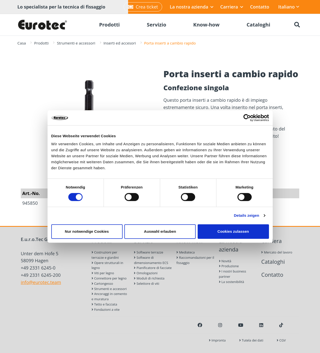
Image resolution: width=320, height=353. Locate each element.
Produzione (229, 266)
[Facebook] (200, 325)
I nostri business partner (232, 274)
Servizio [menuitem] (156, 24)
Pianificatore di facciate (153, 268)
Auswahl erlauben (160, 231)
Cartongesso (102, 283)
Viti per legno (103, 273)
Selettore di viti (146, 283)
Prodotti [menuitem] (109, 24)
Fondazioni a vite (106, 309)
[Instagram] (220, 325)
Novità (225, 261)
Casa (22, 43)
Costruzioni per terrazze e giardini (105, 255)
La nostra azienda (191, 7)
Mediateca (185, 252)
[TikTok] (281, 325)
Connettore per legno (109, 278)
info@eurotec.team (41, 282)
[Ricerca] (297, 24)
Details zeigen (246, 215)
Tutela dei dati (251, 340)
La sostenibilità (231, 282)
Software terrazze (148, 252)
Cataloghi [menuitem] (258, 24)
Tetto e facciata (104, 304)
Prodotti (41, 43)
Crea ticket (143, 7)
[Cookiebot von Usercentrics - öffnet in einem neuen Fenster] (247, 118)
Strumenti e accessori (76, 43)
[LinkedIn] (261, 325)
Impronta (217, 340)
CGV (281, 340)
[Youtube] (240, 325)
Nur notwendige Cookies (87, 231)
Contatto (259, 7)
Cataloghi (273, 261)
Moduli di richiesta (149, 278)
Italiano (288, 7)
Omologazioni (145, 273)
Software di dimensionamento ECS (151, 260)
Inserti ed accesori (120, 43)
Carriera (231, 7)
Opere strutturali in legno (107, 265)
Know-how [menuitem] (206, 24)
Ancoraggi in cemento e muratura (109, 296)
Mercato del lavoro (276, 252)
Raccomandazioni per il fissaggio (195, 260)
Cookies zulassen (233, 231)
